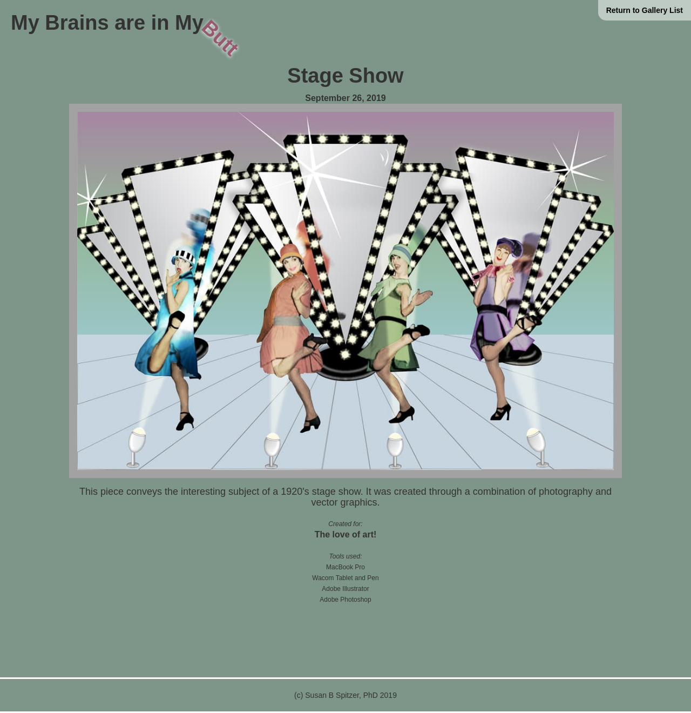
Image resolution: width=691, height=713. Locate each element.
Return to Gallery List (644, 10)
